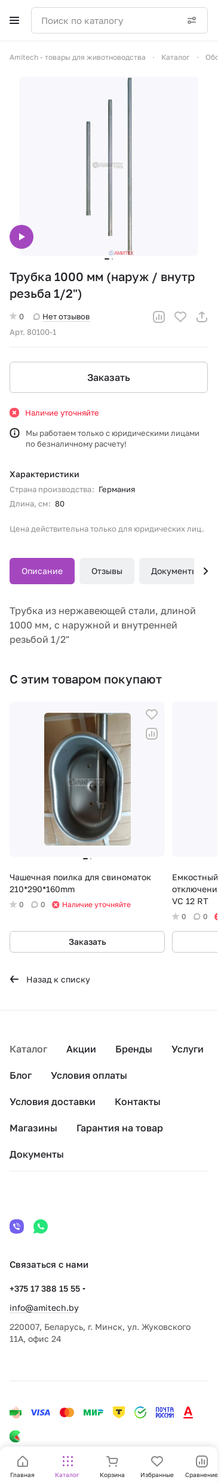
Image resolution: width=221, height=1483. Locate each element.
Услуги (187, 1049)
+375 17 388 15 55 (45, 1288)
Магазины (33, 1128)
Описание (42, 571)
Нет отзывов (61, 316)
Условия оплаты (89, 1075)
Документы (174, 571)
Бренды (133, 1049)
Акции (81, 1049)
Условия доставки (53, 1101)
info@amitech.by (44, 1307)
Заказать (108, 377)
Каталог (28, 1049)
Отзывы (106, 571)
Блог (21, 1075)
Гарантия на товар (119, 1128)
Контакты (138, 1101)
